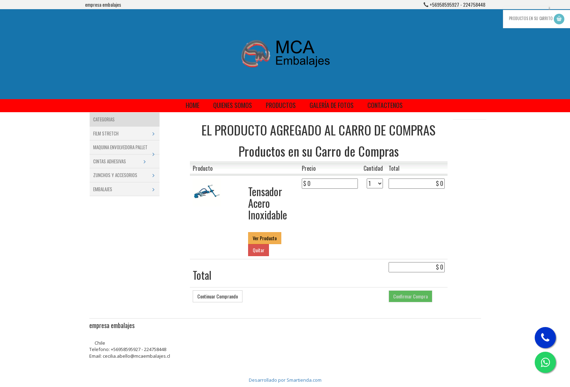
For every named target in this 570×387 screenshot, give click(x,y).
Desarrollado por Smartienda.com (285, 380)
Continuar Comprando (217, 296)
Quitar (258, 250)
